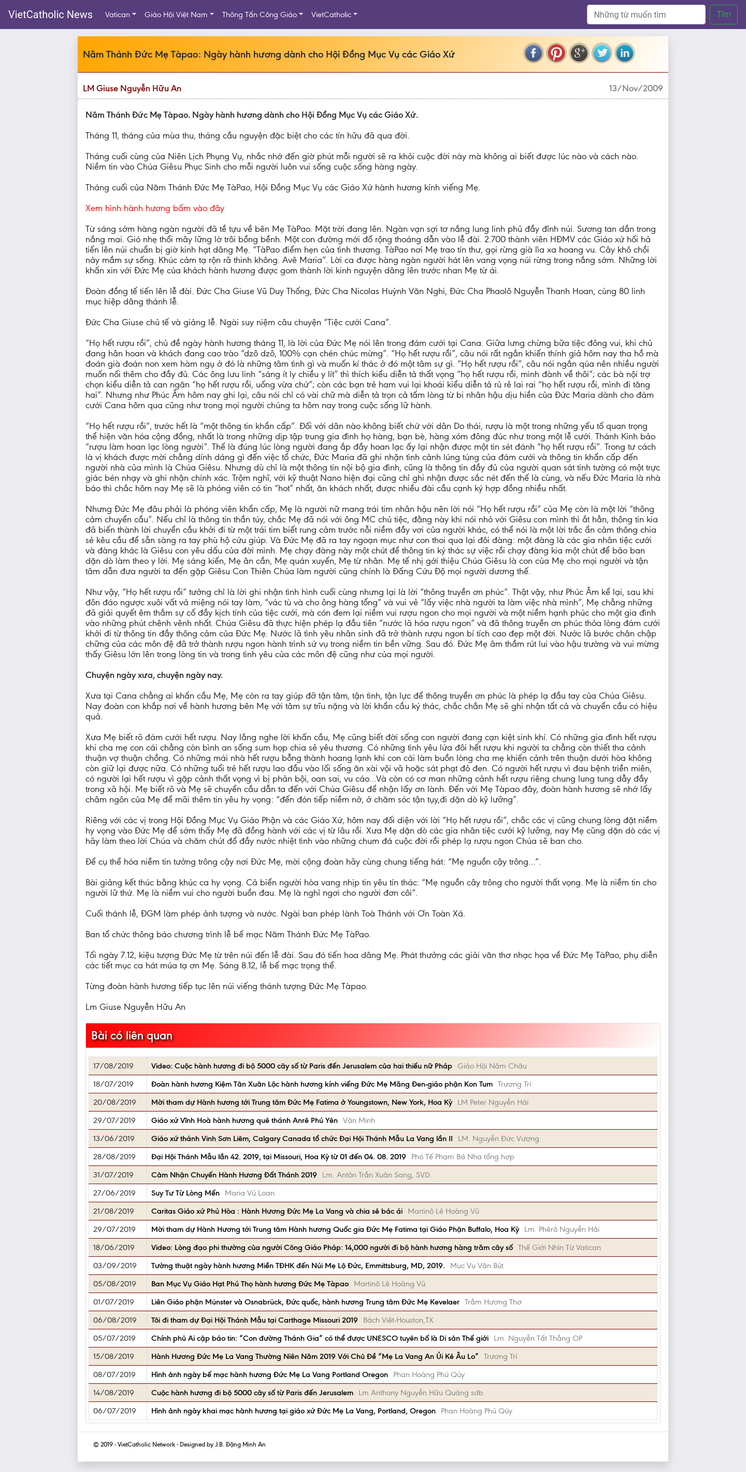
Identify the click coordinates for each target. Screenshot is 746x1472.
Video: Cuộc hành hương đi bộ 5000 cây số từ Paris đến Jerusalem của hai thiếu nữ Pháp (301, 1066)
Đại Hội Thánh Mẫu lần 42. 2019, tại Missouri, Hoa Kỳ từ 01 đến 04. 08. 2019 (278, 1156)
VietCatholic (331, 14)
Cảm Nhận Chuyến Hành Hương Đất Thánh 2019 (234, 1174)
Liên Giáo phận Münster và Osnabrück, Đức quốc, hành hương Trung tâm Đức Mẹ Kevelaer (305, 1302)
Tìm (723, 14)
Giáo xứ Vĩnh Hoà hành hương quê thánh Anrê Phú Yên (244, 1120)
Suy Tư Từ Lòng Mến (185, 1193)
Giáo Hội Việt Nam (176, 14)
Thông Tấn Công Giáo (259, 14)
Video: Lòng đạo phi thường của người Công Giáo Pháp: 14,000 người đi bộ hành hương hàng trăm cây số (332, 1247)
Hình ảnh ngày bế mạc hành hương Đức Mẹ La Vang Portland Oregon (269, 1374)
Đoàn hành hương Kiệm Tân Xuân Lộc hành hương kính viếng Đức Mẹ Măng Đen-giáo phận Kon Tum (322, 1084)
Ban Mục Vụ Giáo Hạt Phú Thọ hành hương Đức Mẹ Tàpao (250, 1283)
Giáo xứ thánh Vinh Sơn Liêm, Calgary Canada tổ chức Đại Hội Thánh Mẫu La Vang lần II (302, 1138)
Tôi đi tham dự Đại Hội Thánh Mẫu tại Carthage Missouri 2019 (254, 1320)
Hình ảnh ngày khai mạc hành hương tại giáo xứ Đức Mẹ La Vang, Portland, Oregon (293, 1410)
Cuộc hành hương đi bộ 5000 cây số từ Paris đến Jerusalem (252, 1392)
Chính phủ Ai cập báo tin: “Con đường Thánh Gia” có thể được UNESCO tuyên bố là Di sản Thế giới (320, 1338)
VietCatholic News (50, 14)
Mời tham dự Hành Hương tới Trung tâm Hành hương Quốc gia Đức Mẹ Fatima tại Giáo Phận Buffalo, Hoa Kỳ (335, 1229)
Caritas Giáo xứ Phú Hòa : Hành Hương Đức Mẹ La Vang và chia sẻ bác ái (277, 1211)
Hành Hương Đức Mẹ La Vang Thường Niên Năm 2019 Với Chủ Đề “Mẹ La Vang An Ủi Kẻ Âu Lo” (315, 1356)
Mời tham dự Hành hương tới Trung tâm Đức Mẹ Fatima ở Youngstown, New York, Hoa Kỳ (301, 1102)
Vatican (117, 14)
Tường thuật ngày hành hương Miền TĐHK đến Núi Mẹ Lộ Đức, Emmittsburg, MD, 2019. (298, 1265)
